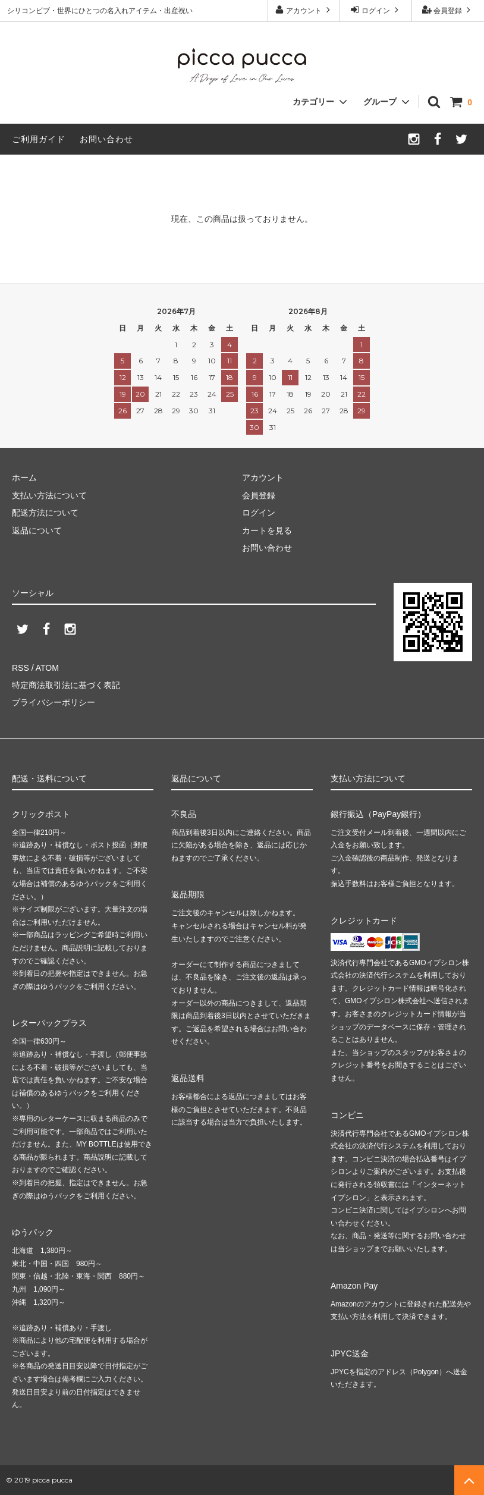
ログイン (376, 10)
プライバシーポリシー (53, 702)
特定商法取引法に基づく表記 (66, 685)
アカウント (304, 10)
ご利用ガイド (38, 139)
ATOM (47, 668)
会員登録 (448, 10)
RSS (20, 668)
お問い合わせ (106, 139)
